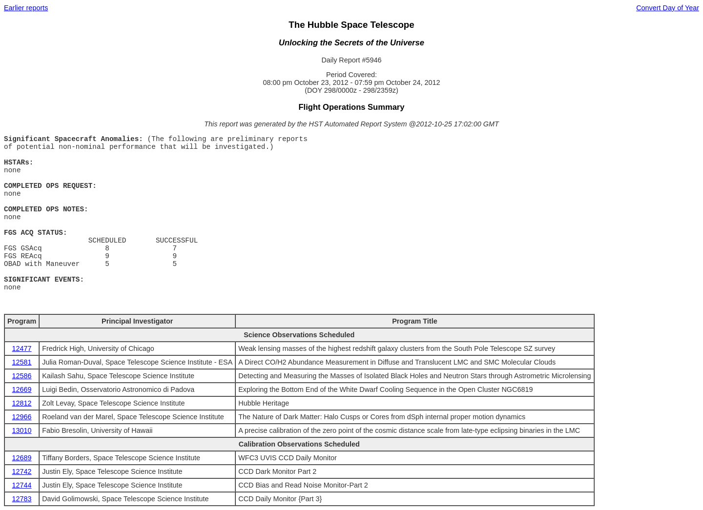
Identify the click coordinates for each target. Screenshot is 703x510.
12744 (22, 485)
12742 (22, 471)
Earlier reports (26, 8)
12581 (22, 362)
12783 (22, 499)
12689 (22, 458)
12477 (22, 348)
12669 (22, 389)
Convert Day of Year (667, 8)
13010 (22, 430)
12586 (22, 376)
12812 (22, 403)
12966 (22, 417)
